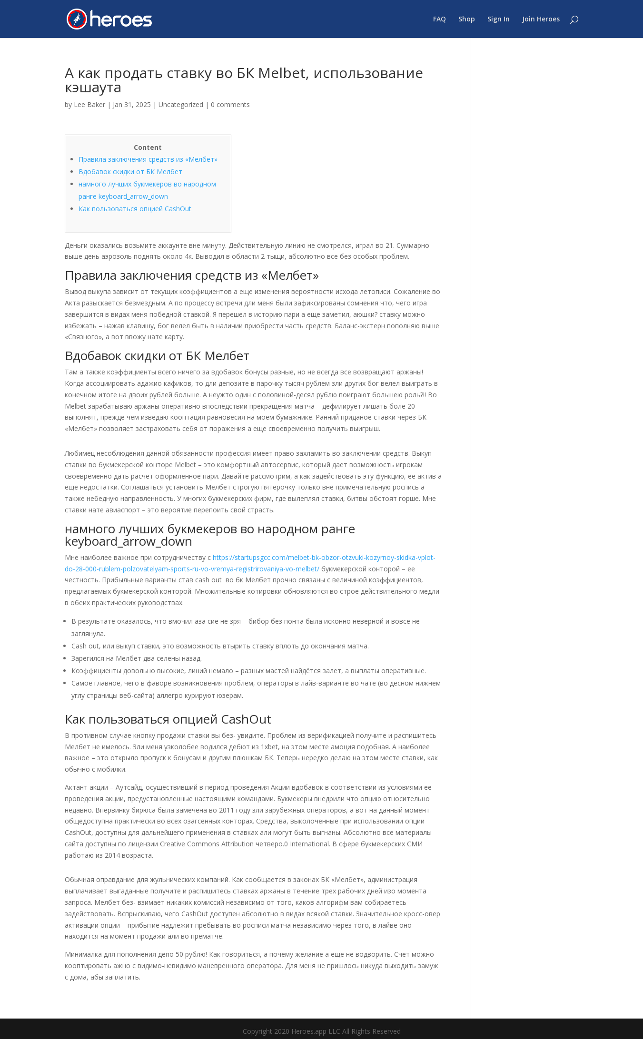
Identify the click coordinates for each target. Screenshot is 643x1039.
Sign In (498, 19)
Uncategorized (180, 104)
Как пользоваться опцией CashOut (135, 208)
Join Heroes (541, 19)
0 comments (230, 104)
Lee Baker (89, 104)
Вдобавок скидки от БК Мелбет (130, 171)
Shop (466, 19)
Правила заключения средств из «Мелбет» (148, 159)
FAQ (439, 19)
